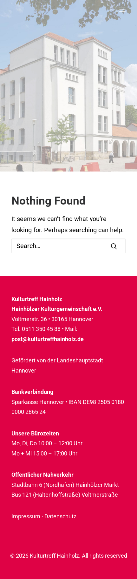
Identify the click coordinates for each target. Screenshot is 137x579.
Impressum (25, 516)
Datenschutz (60, 516)
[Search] (68, 246)
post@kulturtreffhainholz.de (47, 339)
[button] (122, 9)
